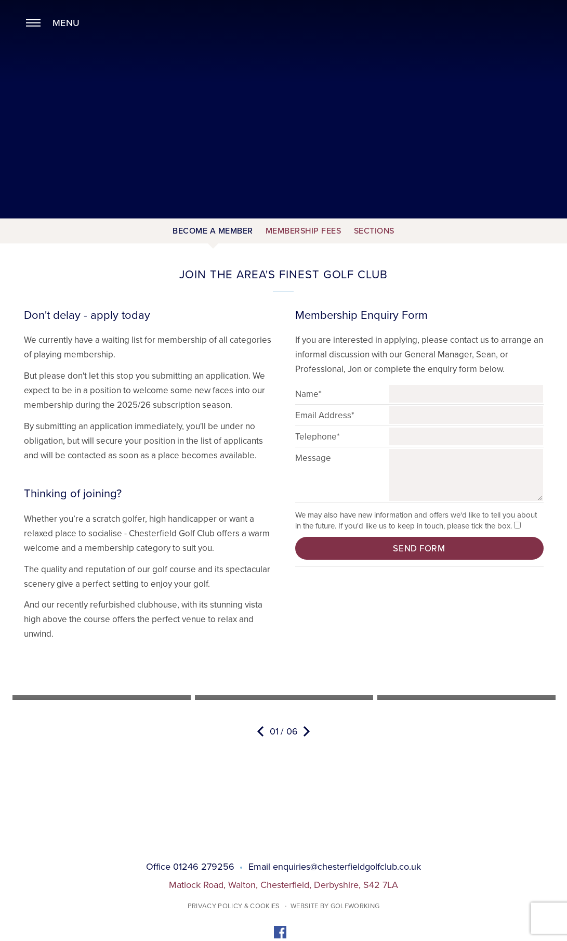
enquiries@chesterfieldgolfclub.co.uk (347, 866)
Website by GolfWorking (335, 906)
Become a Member (213, 231)
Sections (374, 231)
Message (313, 458)
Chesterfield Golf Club (283, 51)
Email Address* (324, 415)
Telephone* (317, 436)
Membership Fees (303, 231)
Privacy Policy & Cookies (234, 906)
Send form (419, 548)
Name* (308, 394)
